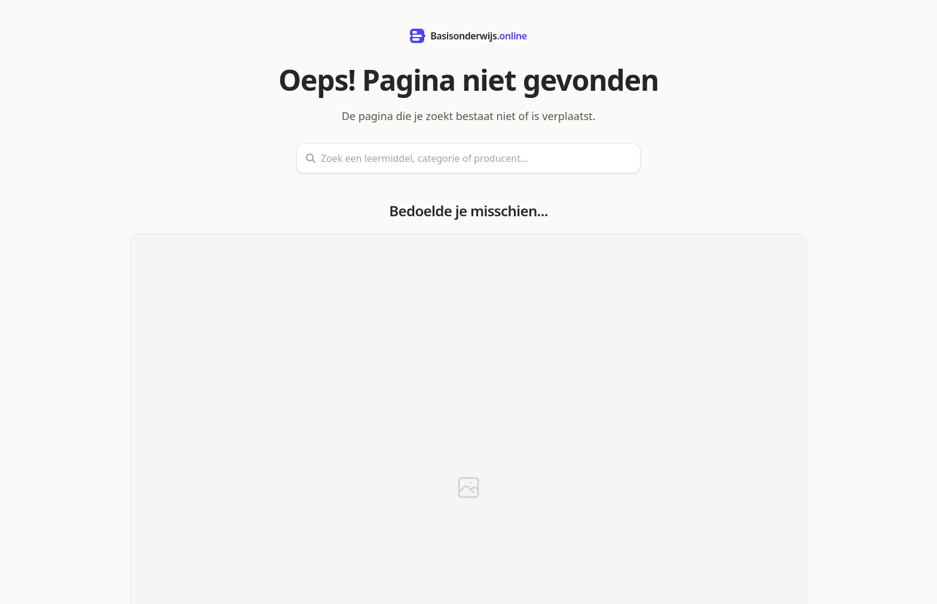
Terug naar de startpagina (467, 560)
